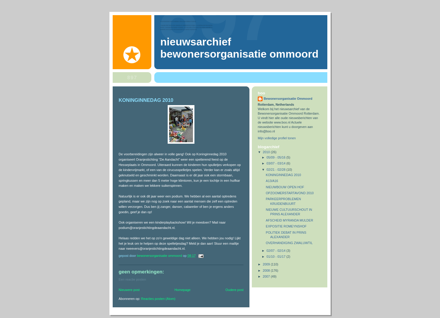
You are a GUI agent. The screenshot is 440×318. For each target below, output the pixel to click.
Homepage (183, 290)
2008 (267, 270)
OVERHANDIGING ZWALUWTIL (289, 243)
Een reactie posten (132, 279)
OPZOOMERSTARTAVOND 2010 (290, 193)
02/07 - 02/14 (277, 250)
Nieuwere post (129, 290)
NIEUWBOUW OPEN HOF (285, 187)
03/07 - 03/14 (277, 163)
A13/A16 (272, 181)
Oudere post (234, 290)
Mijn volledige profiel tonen (277, 138)
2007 (267, 276)
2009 (267, 264)
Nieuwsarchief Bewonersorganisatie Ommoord (239, 48)
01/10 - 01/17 (277, 256)
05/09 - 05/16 (277, 157)
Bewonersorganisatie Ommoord (288, 98)
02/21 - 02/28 (277, 169)
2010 (267, 152)
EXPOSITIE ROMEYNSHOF (286, 226)
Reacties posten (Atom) (158, 298)
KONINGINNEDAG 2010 (283, 175)
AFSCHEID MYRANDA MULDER (289, 220)
